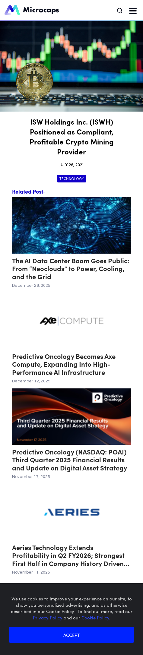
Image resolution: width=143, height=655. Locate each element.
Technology (71, 178)
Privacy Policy (48, 617)
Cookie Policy (95, 617)
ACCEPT (71, 635)
